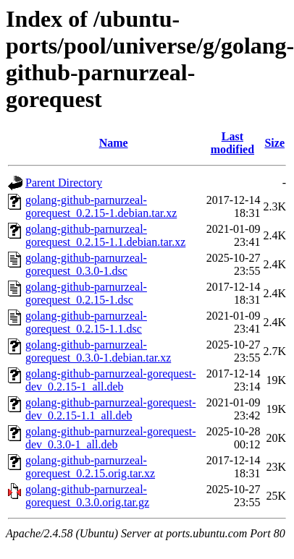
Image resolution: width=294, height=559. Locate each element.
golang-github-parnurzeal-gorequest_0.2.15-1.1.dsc (86, 322)
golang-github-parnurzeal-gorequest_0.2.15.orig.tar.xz (90, 466)
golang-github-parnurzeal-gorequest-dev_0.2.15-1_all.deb (110, 380)
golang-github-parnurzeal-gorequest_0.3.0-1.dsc (86, 264)
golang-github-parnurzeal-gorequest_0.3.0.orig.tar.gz (87, 495)
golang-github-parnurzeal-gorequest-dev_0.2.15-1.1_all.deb (110, 409)
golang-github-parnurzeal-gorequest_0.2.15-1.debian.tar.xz (101, 206)
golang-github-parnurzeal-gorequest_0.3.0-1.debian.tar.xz (98, 351)
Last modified (232, 142)
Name (113, 143)
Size (274, 143)
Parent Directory (63, 182)
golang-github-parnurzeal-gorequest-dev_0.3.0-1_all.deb (110, 438)
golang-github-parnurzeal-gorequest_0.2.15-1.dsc (86, 293)
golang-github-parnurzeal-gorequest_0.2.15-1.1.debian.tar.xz (105, 235)
